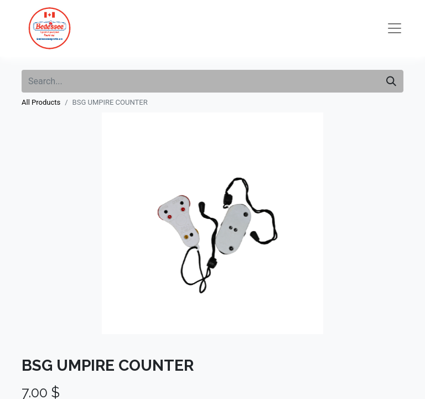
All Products (41, 102)
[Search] (391, 81)
